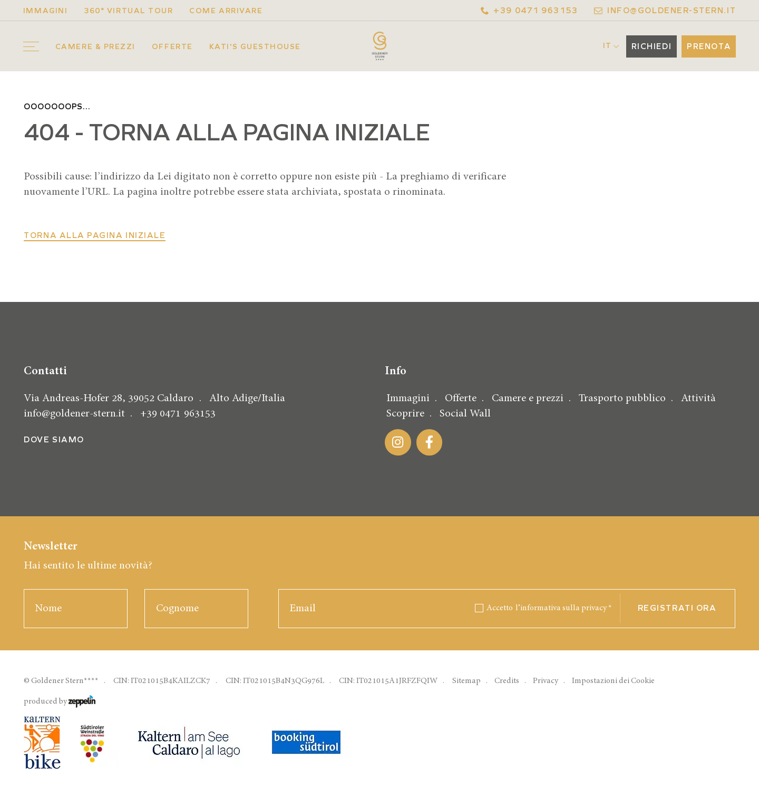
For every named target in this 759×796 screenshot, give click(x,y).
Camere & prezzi (95, 46)
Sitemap (466, 680)
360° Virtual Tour (128, 10)
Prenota (709, 46)
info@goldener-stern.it (665, 10)
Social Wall (465, 414)
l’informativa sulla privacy (563, 607)
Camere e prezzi (527, 398)
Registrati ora (677, 608)
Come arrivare (225, 10)
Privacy (545, 680)
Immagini (45, 10)
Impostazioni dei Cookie (613, 680)
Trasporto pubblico (622, 398)
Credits (506, 680)
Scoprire (405, 414)
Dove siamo (54, 439)
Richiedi (651, 46)
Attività (698, 398)
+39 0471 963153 (529, 10)
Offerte (172, 46)
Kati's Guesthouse (255, 46)
